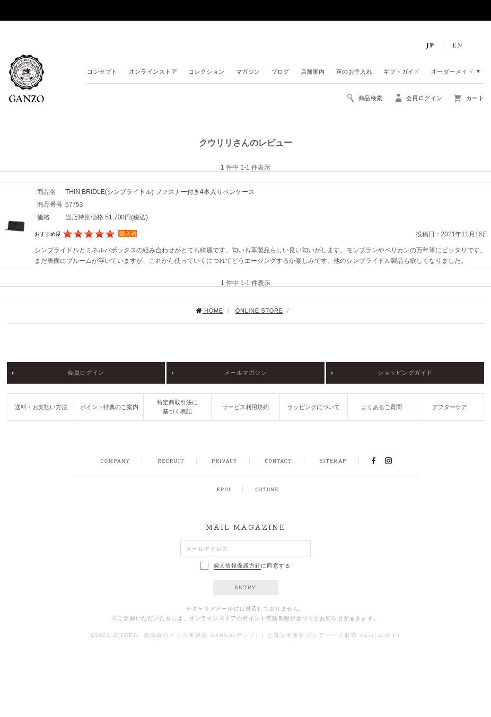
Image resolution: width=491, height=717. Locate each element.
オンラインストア (153, 72)
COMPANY (114, 461)
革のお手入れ (354, 72)
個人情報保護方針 (237, 566)
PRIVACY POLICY (224, 461)
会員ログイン (85, 372)
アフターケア (449, 407)
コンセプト (102, 72)
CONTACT (278, 461)
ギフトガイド (401, 72)
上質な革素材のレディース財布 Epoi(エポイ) (333, 636)
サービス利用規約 (245, 407)
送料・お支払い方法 (41, 407)
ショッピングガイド (405, 372)
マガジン (248, 72)
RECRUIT (170, 461)
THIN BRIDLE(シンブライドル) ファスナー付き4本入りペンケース (160, 192)
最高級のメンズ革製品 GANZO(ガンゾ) (201, 636)
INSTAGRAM (394, 460)
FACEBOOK (373, 460)
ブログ (280, 72)
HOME (209, 310)
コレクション (206, 72)
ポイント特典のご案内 (109, 407)
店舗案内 (313, 72)
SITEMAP (332, 461)
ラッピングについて (313, 407)
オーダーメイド (452, 72)
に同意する (245, 566)
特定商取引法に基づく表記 (177, 406)
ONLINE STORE (259, 310)
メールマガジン (245, 372)
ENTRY (246, 587)
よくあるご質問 (381, 407)
